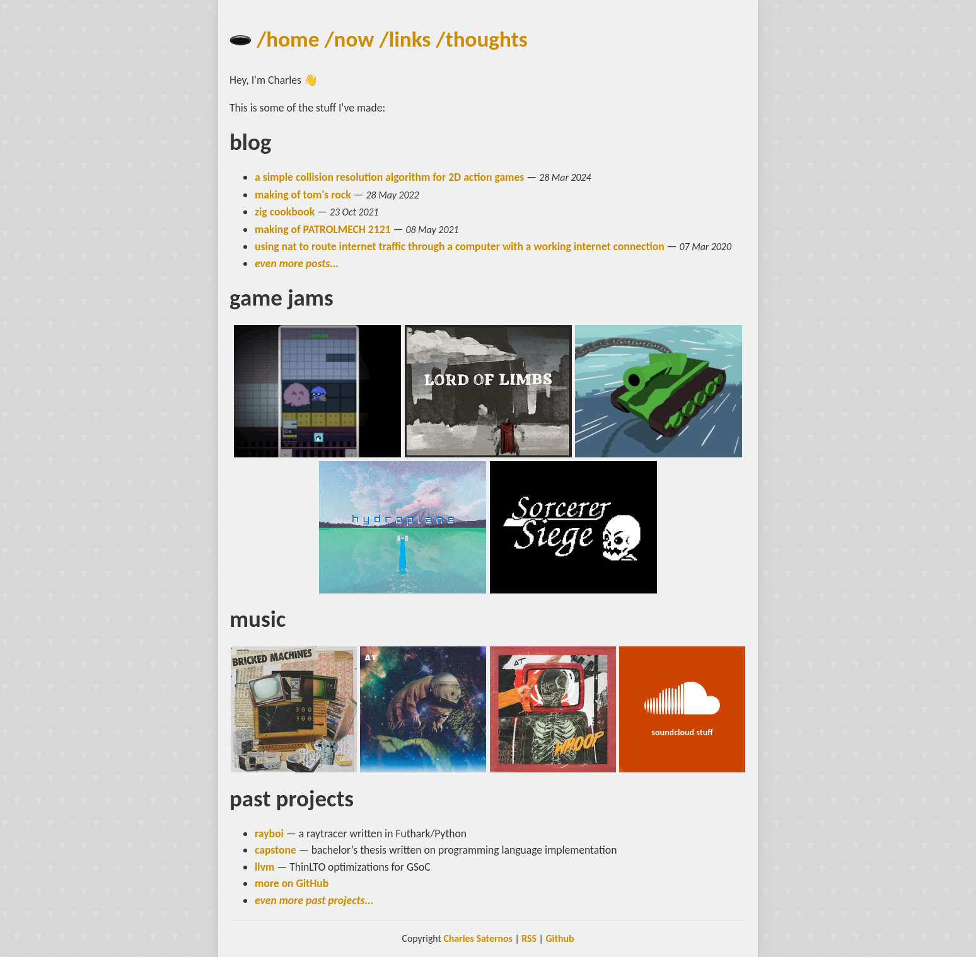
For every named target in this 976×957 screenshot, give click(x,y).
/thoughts (481, 38)
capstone (275, 850)
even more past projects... (314, 900)
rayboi (269, 833)
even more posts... (297, 263)
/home (288, 38)
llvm (264, 867)
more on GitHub (291, 883)
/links (405, 38)
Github (559, 938)
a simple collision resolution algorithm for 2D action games (389, 177)
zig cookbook (285, 212)
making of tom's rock (303, 195)
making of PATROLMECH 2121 (323, 229)
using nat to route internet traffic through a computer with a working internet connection (460, 246)
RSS (529, 938)
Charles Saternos (477, 938)
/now (349, 38)
